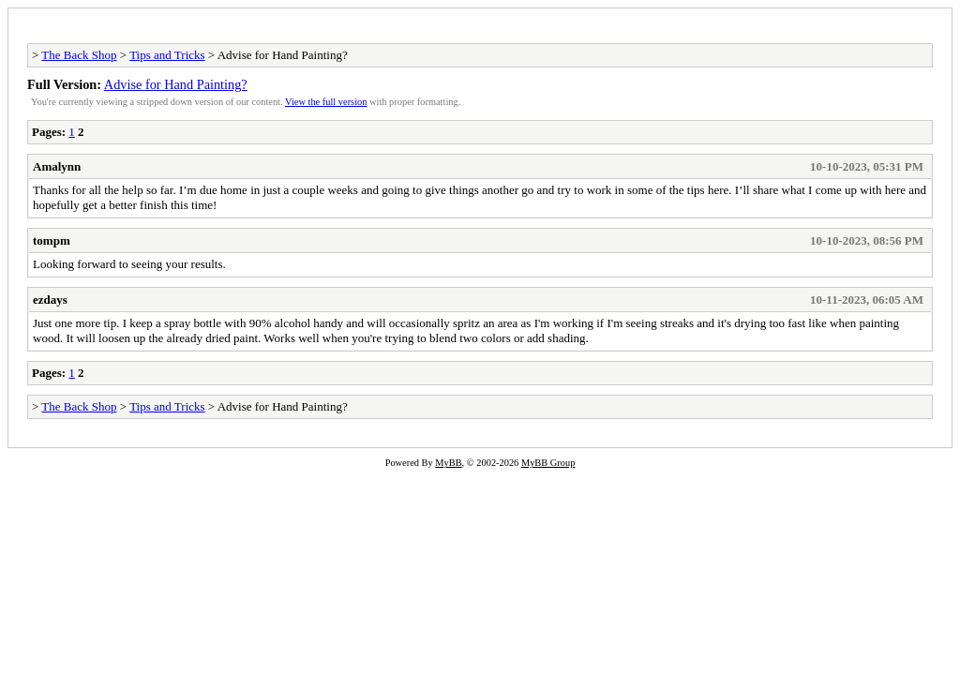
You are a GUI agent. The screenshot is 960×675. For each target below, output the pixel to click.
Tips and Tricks (166, 55)
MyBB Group (548, 463)
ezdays (50, 299)
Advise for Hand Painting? (176, 84)
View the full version (326, 102)
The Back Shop (78, 55)
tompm (51, 240)
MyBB (448, 463)
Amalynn (57, 166)
